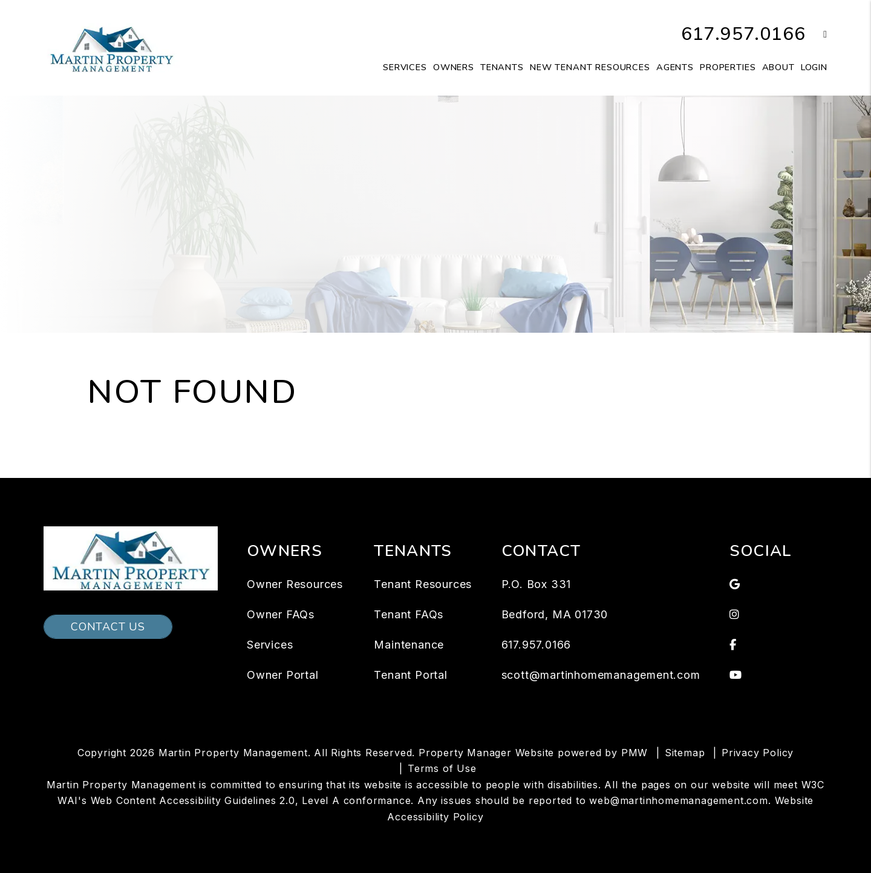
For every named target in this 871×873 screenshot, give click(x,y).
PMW (634, 753)
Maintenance (409, 644)
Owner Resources (295, 584)
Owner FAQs (281, 614)
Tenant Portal (410, 675)
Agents (675, 67)
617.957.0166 (743, 34)
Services (270, 644)
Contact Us (108, 627)
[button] (816, 35)
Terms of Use (442, 768)
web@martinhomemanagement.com (678, 800)
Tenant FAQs (408, 614)
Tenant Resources (423, 584)
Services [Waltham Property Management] (405, 67)
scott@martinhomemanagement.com (600, 675)
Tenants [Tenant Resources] (502, 67)
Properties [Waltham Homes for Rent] (728, 67)
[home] (112, 47)
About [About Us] (778, 67)
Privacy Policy (758, 753)
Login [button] (814, 67)
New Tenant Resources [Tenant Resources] (590, 67)
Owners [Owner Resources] (453, 67)
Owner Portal (283, 675)
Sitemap (685, 753)
